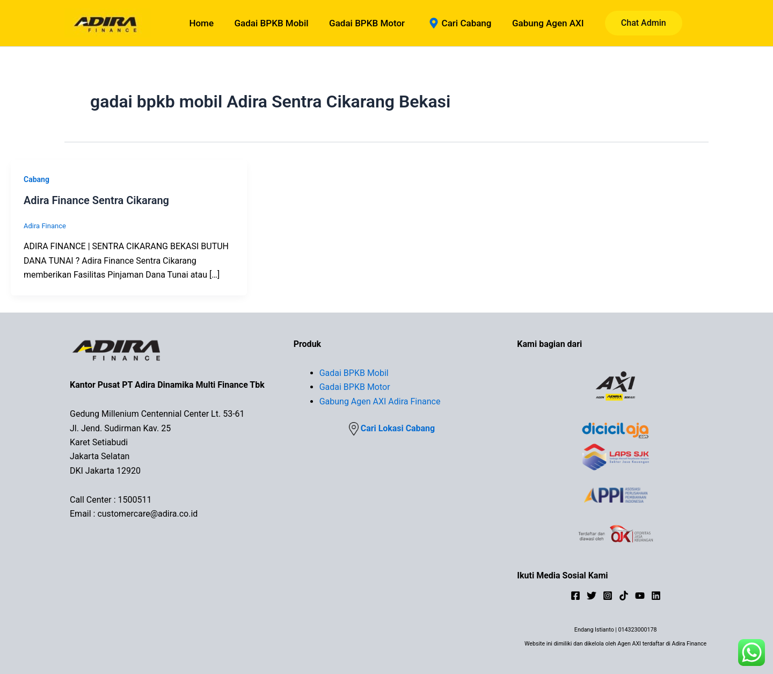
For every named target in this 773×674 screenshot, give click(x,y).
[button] (637, 23)
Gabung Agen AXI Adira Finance (380, 401)
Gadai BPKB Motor (354, 387)
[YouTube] (640, 595)
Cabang (36, 179)
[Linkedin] (656, 595)
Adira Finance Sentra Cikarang (96, 200)
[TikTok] (624, 595)
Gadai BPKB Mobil (354, 373)
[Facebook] (575, 595)
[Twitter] (591, 595)
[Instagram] (607, 595)
